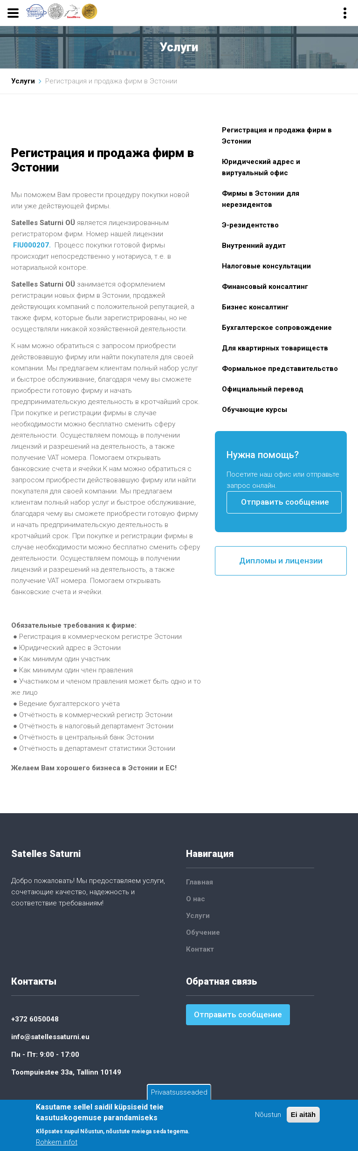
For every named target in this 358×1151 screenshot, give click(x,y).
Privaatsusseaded (179, 1093)
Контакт (200, 949)
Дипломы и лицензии (281, 560)
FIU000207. (32, 245)
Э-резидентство (250, 225)
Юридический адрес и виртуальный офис (261, 167)
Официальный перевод (262, 389)
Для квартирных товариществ (275, 348)
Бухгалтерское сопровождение (277, 327)
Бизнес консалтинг (255, 307)
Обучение (203, 932)
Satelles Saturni (46, 853)
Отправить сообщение (285, 502)
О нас (195, 899)
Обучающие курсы (254, 409)
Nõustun (268, 1115)
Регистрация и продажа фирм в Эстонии (277, 135)
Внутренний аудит (254, 245)
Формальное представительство (280, 368)
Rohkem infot (56, 1142)
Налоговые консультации (266, 266)
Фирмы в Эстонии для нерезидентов (260, 199)
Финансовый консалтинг (265, 286)
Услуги (23, 81)
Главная (199, 882)
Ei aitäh (303, 1115)
